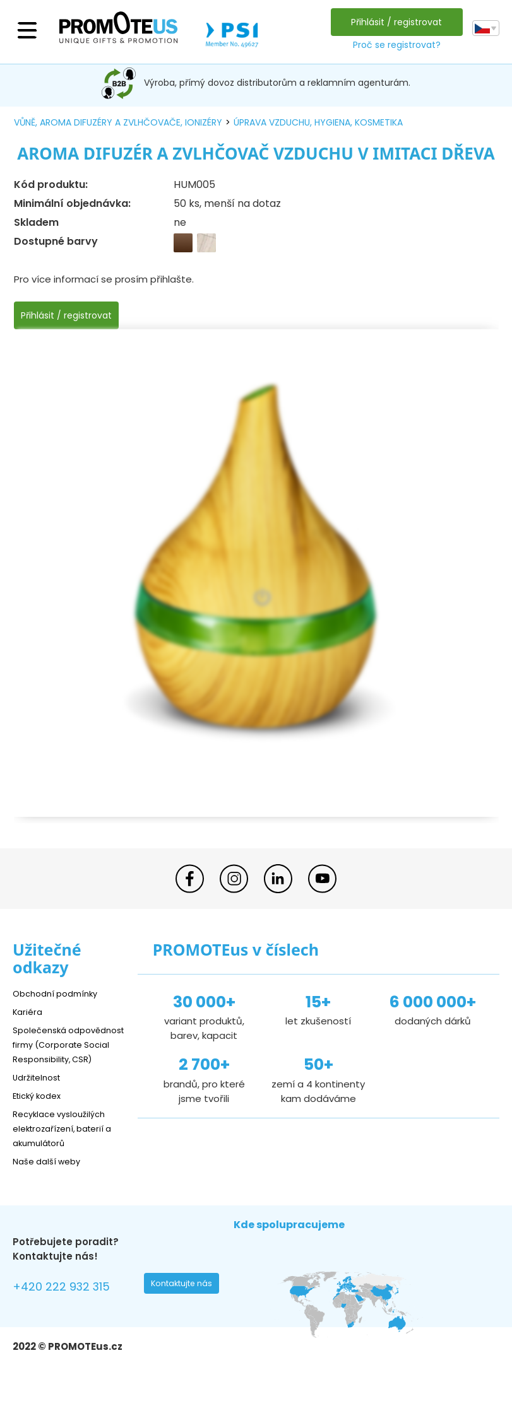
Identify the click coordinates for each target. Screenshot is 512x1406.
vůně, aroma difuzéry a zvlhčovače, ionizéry (118, 122)
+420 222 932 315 (69, 1303)
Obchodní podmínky (60, 993)
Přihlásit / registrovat (393, 22)
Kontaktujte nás (185, 1301)
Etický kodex (41, 1109)
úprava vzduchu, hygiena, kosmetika (318, 122)
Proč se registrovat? (393, 44)
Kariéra (29, 1011)
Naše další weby (51, 1175)
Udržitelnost (41, 1091)
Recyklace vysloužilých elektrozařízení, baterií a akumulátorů (65, 1143)
